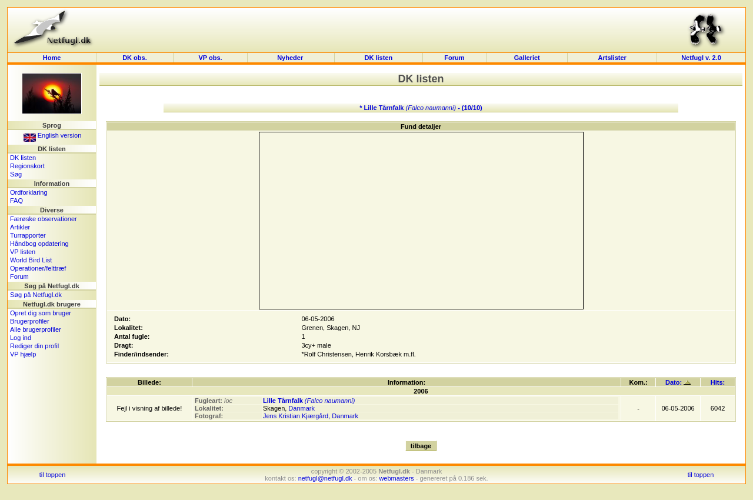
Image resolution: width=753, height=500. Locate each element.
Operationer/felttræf (38, 268)
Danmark (301, 408)
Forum (454, 57)
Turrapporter (28, 235)
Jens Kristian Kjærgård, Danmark (310, 415)
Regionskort (27, 165)
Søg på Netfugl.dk (36, 294)
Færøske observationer (43, 218)
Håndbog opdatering (39, 243)
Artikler (20, 227)
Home (52, 57)
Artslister (612, 57)
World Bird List (31, 260)
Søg (16, 174)
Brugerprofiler (29, 321)
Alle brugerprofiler (35, 329)
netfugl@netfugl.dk (325, 478)
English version (53, 135)
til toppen (52, 474)
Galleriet (527, 57)
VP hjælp (23, 354)
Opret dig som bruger (40, 312)
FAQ (16, 200)
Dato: (678, 382)
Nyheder (291, 57)
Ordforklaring (29, 192)
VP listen (22, 251)
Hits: (718, 382)
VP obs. (210, 57)
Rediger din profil (34, 345)
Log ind (20, 337)
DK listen (379, 57)
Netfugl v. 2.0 (701, 57)
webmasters (396, 478)
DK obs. (134, 57)
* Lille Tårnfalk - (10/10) (420, 107)
